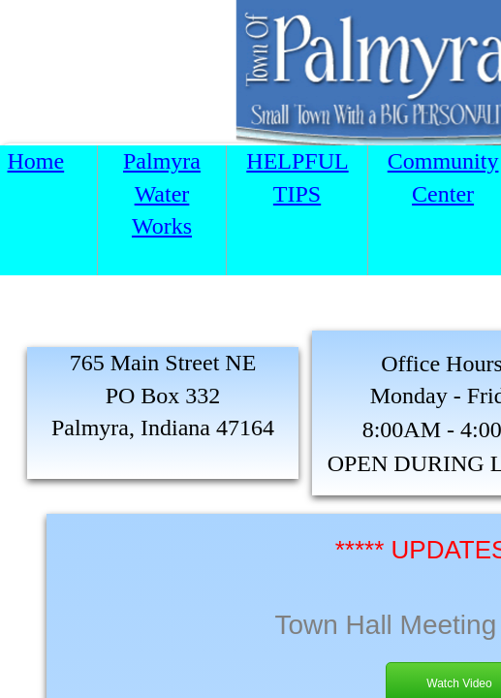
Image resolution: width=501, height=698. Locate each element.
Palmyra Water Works (162, 193)
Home (36, 161)
